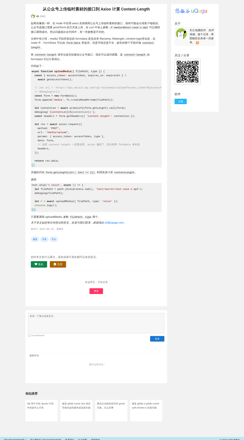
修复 (35, 236)
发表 (157, 335)
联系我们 (69, 437)
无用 (58, 261)
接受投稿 (95, 437)
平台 (54, 236)
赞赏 (96, 288)
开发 (44, 236)
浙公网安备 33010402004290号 (45, 437)
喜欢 (39, 261)
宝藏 (180, 101)
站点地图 (82, 437)
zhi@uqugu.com (114, 219)
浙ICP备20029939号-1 (15, 437)
